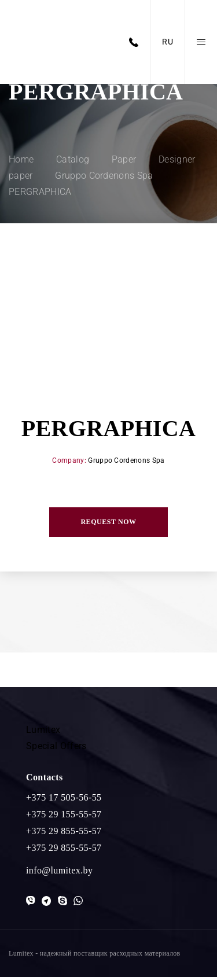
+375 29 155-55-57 (63, 814)
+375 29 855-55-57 (63, 831)
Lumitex (43, 729)
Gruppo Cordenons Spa (126, 460)
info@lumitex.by (59, 870)
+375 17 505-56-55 (63, 797)
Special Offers (56, 745)
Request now (108, 522)
